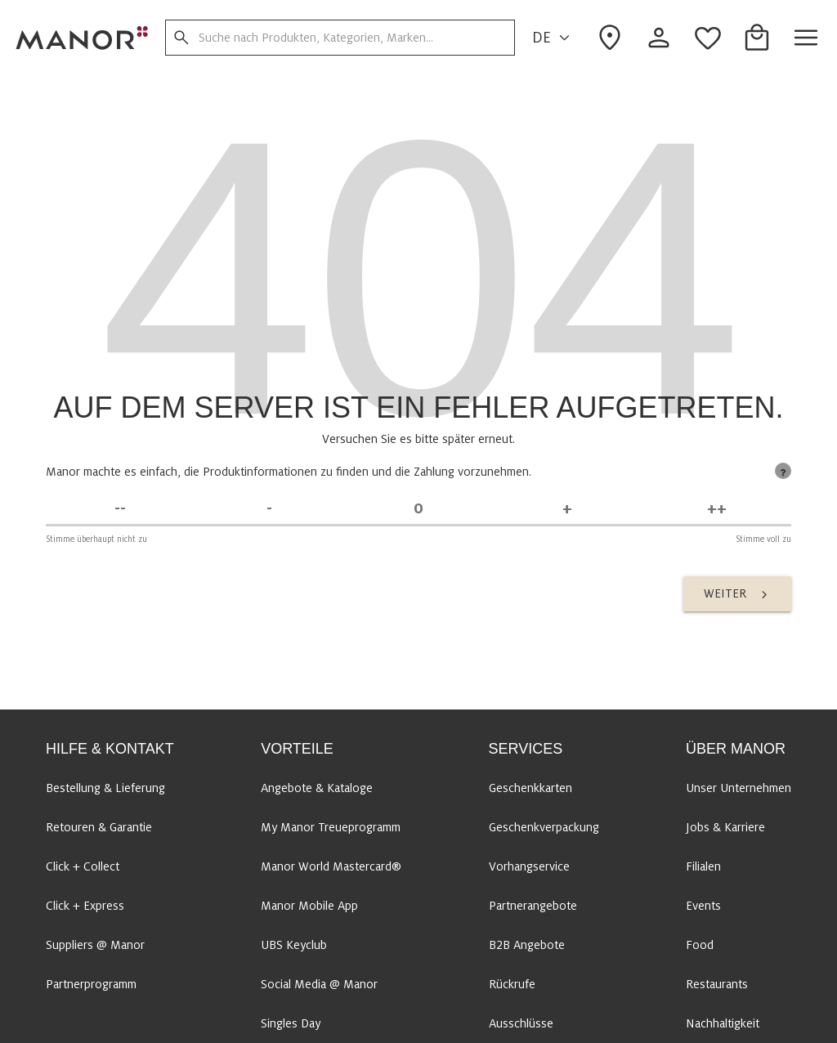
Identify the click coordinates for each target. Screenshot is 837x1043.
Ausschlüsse (521, 1023)
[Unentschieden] (418, 509)
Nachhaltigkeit (722, 1023)
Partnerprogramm (91, 984)
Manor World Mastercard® (331, 866)
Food (700, 944)
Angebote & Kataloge (317, 788)
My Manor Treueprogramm (331, 827)
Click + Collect (82, 866)
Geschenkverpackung (544, 827)
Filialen (703, 866)
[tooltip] (783, 471)
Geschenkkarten (530, 788)
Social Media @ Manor (319, 984)
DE (553, 38)
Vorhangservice (529, 866)
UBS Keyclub (294, 944)
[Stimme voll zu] (716, 509)
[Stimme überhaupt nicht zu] (120, 509)
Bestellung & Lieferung (105, 788)
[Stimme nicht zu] (269, 509)
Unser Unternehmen (738, 788)
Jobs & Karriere (725, 827)
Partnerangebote (533, 905)
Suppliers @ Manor (95, 944)
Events (703, 905)
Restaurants (717, 984)
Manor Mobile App (309, 905)
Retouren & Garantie (99, 827)
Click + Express (85, 905)
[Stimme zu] (567, 509)
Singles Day (290, 1023)
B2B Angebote (527, 944)
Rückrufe (512, 984)
